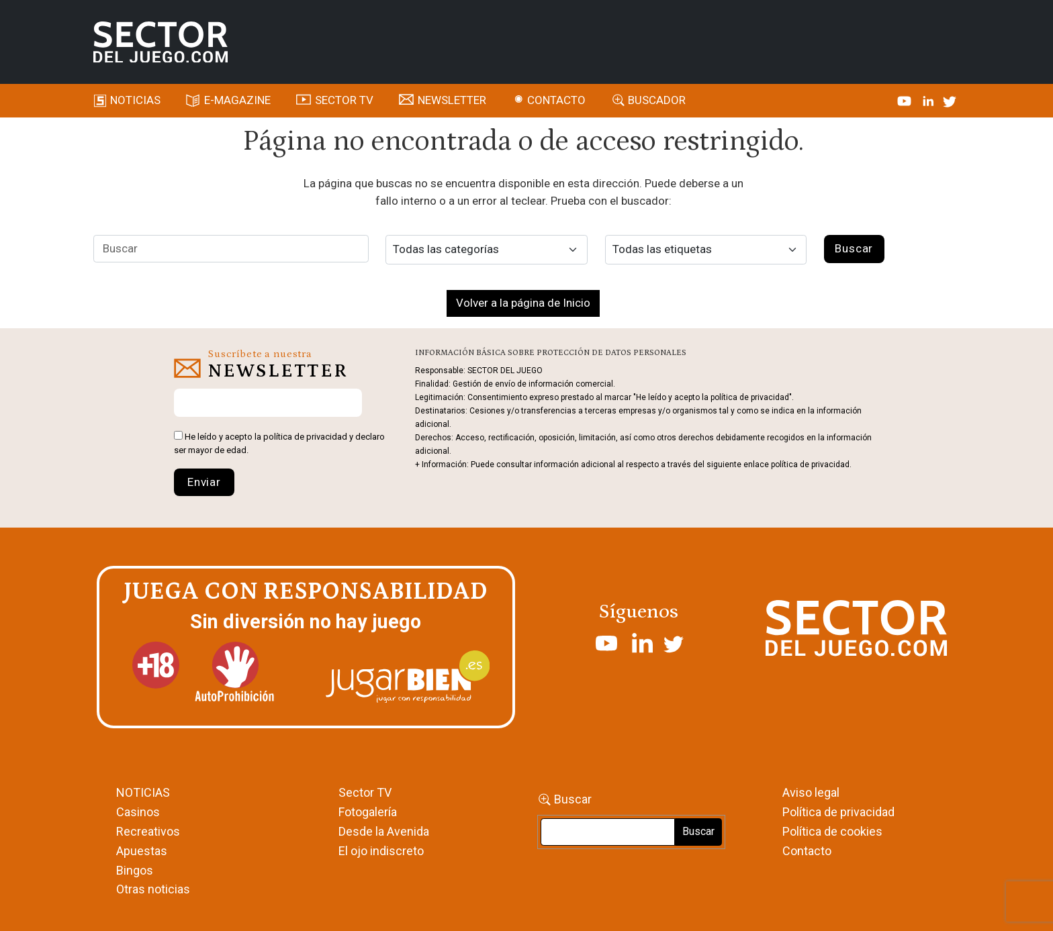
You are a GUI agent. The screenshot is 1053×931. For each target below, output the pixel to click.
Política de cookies (832, 831)
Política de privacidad (838, 812)
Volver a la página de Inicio (523, 302)
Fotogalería (367, 812)
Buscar (573, 799)
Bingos (134, 870)
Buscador (657, 100)
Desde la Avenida (383, 831)
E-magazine (237, 100)
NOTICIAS (143, 792)
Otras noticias (153, 889)
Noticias (135, 100)
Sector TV (365, 792)
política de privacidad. (811, 464)
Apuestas (141, 851)
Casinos (138, 812)
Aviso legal (810, 792)
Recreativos (148, 831)
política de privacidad (305, 437)
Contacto (556, 100)
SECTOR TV (344, 100)
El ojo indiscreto (381, 851)
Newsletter (452, 100)
